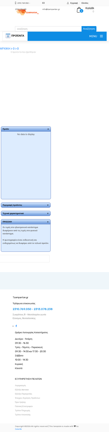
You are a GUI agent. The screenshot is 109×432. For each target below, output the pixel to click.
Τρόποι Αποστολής (23, 415)
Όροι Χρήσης (20, 402)
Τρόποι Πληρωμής (22, 410)
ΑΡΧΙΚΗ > (6, 48)
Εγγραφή (74, 3)
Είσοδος (85, 3)
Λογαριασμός (20, 385)
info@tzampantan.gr (51, 9)
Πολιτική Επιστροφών (24, 406)
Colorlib (18, 429)
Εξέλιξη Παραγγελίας (23, 394)
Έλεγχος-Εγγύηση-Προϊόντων (27, 398)
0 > (15, 48)
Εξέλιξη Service (22, 390)
